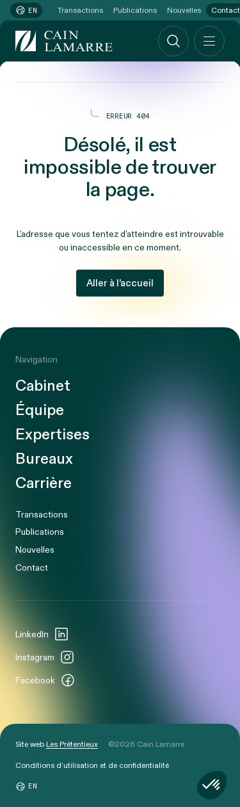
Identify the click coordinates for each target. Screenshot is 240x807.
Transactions (80, 10)
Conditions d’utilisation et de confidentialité (92, 765)
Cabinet (42, 386)
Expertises (52, 434)
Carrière (43, 483)
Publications (135, 10)
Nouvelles (184, 10)
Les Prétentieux (72, 744)
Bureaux (44, 459)
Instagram (45, 657)
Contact (31, 568)
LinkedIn (42, 634)
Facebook (45, 680)
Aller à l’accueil (120, 283)
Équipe (39, 410)
